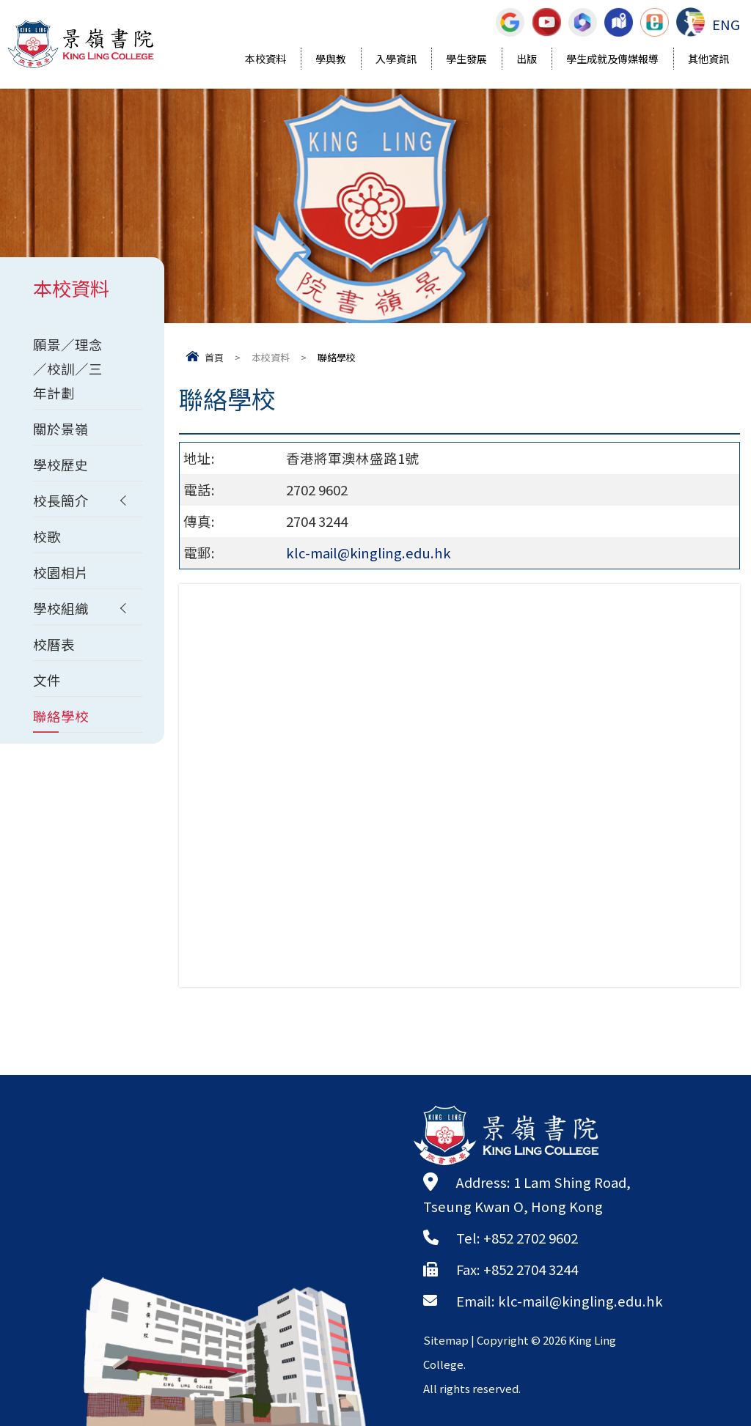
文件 (47, 680)
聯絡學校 (61, 715)
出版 (526, 60)
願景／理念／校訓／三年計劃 (68, 368)
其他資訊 (708, 60)
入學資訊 (396, 60)
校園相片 (61, 572)
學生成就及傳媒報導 (612, 60)
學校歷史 (61, 464)
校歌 (47, 536)
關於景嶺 (61, 428)
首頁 (214, 357)
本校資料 (265, 60)
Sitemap (446, 1340)
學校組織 (61, 608)
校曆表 (54, 644)
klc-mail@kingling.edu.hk (368, 552)
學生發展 (466, 60)
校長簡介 (61, 500)
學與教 (330, 60)
